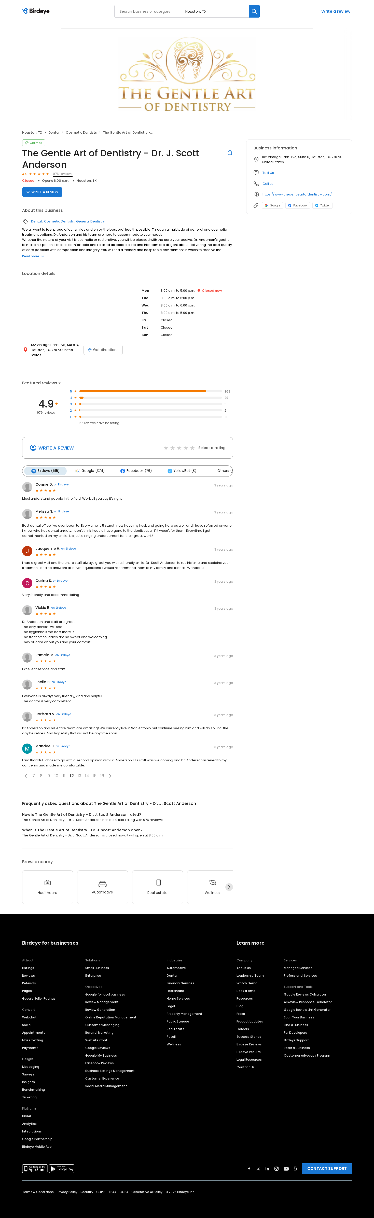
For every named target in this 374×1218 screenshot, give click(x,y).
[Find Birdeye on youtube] (286, 1168)
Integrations (32, 1130)
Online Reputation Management (110, 1016)
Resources (245, 998)
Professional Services (300, 975)
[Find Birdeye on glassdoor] (295, 1168)
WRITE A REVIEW (56, 448)
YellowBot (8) (178, 470)
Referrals (29, 982)
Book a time (246, 990)
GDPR (100, 1191)
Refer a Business (297, 1047)
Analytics (29, 1123)
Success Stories (249, 1036)
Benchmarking (33, 1089)
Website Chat (96, 1039)
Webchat (29, 1016)
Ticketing (29, 1096)
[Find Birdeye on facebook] (249, 1168)
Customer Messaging (102, 1024)
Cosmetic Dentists (81, 132)
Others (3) (219, 470)
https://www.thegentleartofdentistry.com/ (297, 194)
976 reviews (63, 173)
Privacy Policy (67, 1191)
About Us (244, 967)
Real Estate (176, 1028)
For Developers (295, 1032)
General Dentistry (90, 221)
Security (86, 1191)
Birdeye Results (249, 1051)
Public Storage (178, 1020)
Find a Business (296, 1024)
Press (241, 1013)
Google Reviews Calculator (305, 993)
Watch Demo (247, 982)
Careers (243, 1028)
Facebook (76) (133, 470)
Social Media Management (106, 1085)
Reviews (28, 975)
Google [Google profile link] (272, 205)
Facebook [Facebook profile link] (297, 205)
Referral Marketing (99, 1032)
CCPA (123, 1191)
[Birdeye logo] (36, 11)
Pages (27, 990)
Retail (171, 1036)
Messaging (30, 1066)
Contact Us (246, 1066)
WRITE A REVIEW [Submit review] (42, 191)
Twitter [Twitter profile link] (322, 205)
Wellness (174, 1043)
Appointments (33, 1032)
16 (102, 775)
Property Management (184, 1013)
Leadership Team (250, 975)
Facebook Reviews (99, 1062)
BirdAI (26, 1115)
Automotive (176, 967)
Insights (28, 1081)
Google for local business (105, 993)
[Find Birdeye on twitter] (258, 1168)
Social (26, 1024)
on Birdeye (61, 484)
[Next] (229, 886)
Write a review (335, 11)
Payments (30, 1047)
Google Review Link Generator (307, 1009)
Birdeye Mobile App (37, 1146)
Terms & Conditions (38, 1191)
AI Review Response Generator (308, 1001)
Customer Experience (102, 1077)
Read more (33, 256)
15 (94, 775)
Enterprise (93, 975)
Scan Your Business (299, 1016)
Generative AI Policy (146, 1191)
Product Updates (250, 1020)
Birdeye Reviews (249, 1043)
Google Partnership (37, 1138)
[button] (26, 775)
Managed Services (298, 967)
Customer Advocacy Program (307, 1055)
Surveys (28, 1073)
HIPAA (112, 1191)
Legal (171, 1005)
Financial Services (180, 982)
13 (79, 775)
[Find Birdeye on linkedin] (267, 1168)
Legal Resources (249, 1059)
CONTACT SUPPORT (327, 1167)
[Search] (254, 11)
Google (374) (88, 470)
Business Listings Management (110, 1070)
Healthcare (175, 990)
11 (64, 775)
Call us (267, 183)
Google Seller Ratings (39, 998)
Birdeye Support (296, 1039)
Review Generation (100, 1009)
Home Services (178, 998)
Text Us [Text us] (268, 172)
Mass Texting (32, 1039)
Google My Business (101, 1055)
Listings (28, 967)
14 (87, 775)
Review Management (102, 1001)
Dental (54, 132)
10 (56, 775)
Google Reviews (97, 1047)
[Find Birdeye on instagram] (276, 1168)
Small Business (97, 967)
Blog (240, 1005)
